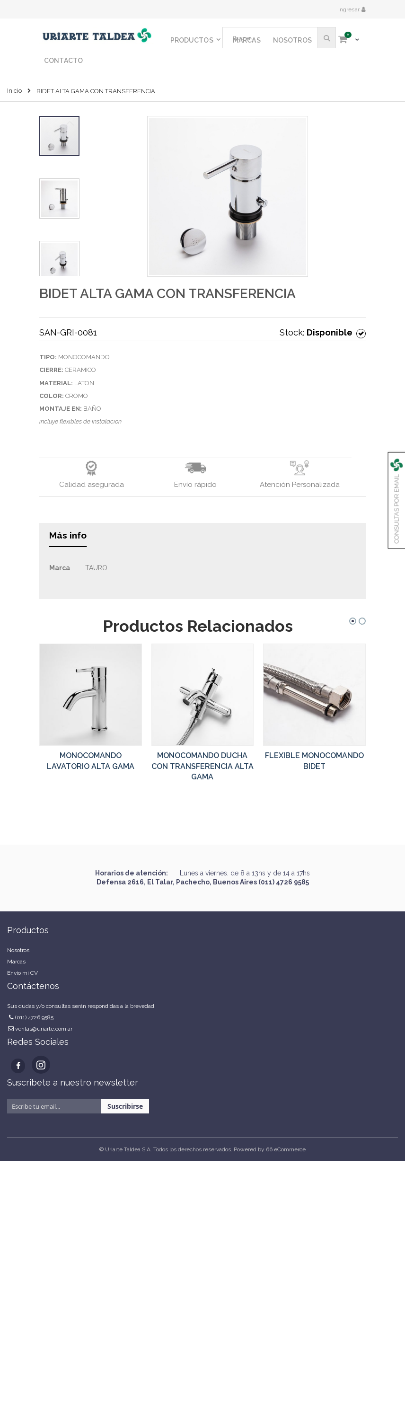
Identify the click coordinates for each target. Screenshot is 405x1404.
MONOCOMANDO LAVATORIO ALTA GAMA (90, 760)
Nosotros (18, 950)
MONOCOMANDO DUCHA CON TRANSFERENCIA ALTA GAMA (202, 766)
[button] (159, 196)
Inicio (14, 90)
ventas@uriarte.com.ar (43, 1028)
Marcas (16, 961)
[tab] (68, 538)
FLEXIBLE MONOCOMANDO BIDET (314, 760)
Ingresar (349, 9)
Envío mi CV (22, 973)
